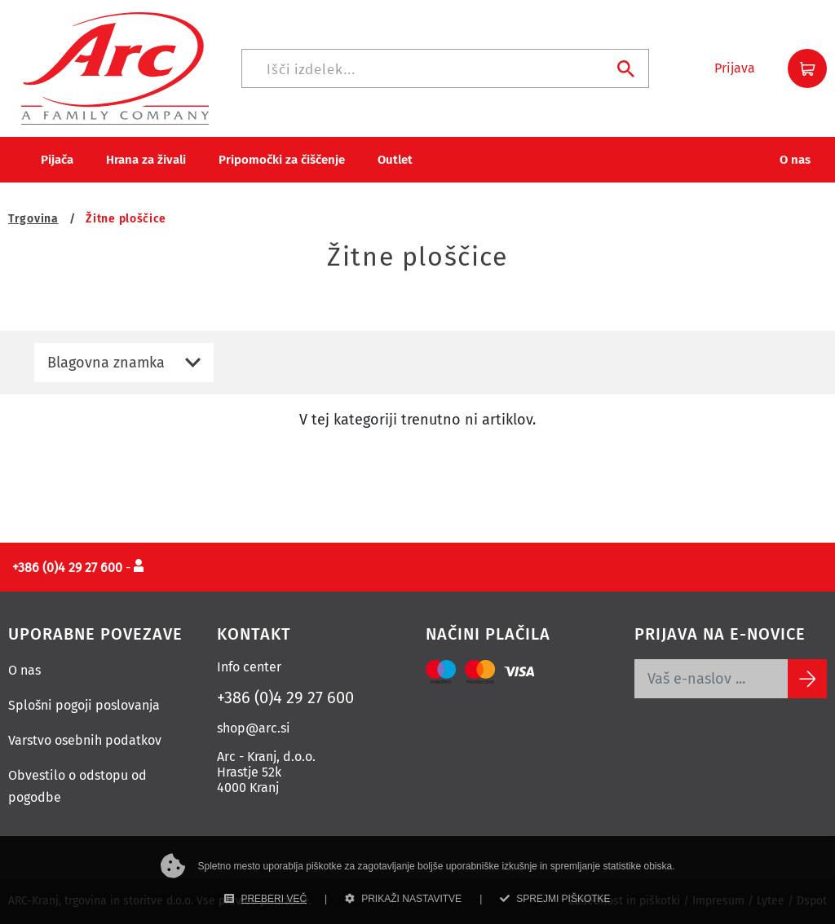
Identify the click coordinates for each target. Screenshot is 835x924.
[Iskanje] (445, 68)
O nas (24, 670)
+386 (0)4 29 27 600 (285, 697)
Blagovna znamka (106, 363)
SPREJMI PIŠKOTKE (555, 898)
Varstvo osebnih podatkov (84, 740)
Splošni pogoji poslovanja (84, 705)
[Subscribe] (807, 678)
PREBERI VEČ (265, 898)
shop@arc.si (253, 728)
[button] (734, 68)
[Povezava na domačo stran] (115, 67)
